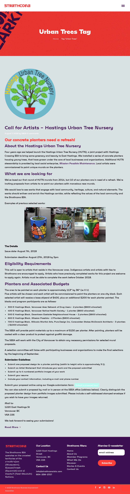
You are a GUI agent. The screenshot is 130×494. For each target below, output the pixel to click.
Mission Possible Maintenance (77, 163)
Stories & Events (76, 466)
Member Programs (77, 457)
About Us (72, 454)
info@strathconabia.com (49, 471)
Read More (13, 427)
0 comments (33, 133)
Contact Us (73, 469)
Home (56, 39)
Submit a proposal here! (87, 385)
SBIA (24, 133)
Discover (71, 463)
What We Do (74, 460)
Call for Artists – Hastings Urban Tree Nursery (59, 127)
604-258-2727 (44, 474)
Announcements (13, 123)
